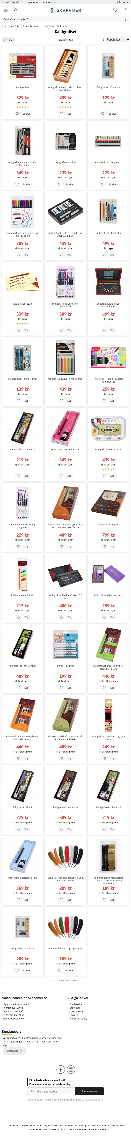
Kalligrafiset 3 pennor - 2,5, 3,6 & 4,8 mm (108, 738)
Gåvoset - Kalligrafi (108, 524)
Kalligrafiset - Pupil (22, 807)
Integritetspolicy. (94, 1099)
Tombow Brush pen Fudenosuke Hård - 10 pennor (22, 234)
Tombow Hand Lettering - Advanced (65, 305)
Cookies (73, 1015)
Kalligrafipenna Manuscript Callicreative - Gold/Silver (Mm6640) (108, 880)
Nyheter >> (32, 2)
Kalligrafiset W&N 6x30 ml (108, 449)
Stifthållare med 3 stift (22, 595)
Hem (4, 26)
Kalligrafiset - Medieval (108, 807)
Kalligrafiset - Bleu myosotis (108, 595)
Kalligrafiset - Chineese (22, 449)
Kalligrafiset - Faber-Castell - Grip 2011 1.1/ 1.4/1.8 (65, 234)
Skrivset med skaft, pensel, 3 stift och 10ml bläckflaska (65, 738)
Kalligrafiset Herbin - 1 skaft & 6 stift (65, 596)
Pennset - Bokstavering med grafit (65, 378)
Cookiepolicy (76, 1011)
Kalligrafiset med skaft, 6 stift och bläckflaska (65, 88)
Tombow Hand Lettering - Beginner (22, 526)
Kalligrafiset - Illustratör (108, 233)
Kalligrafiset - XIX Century (22, 665)
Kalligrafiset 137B (22, 303)
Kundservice (76, 1004)
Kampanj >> (49, 2)
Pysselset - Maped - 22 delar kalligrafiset (108, 380)
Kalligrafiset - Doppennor (108, 162)
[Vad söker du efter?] (65, 19)
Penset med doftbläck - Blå (22, 877)
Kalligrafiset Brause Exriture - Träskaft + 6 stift (108, 667)
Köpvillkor (74, 1007)
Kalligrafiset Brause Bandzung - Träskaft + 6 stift (22, 738)
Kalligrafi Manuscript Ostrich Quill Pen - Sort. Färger (65, 879)
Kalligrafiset (22, 87)
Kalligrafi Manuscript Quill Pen (65, 948)
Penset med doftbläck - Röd (65, 449)
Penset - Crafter (65, 665)
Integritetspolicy (78, 1018)
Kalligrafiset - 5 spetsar (22, 948)
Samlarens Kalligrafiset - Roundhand (108, 305)
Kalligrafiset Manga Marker (22, 378)
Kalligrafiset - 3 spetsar (108, 87)
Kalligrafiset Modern (65, 162)
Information (122, 2)
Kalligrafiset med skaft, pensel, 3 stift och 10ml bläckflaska (65, 526)
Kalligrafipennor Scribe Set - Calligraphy (22, 164)
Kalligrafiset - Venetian (65, 807)
